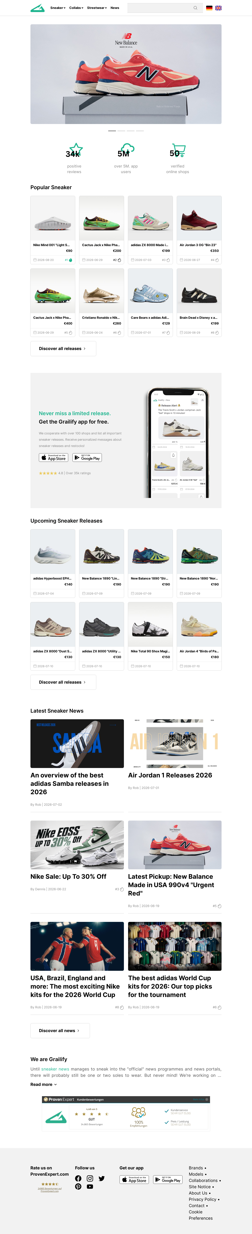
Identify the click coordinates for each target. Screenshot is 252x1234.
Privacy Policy (202, 1199)
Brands (196, 1167)
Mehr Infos (200, 1099)
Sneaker (56, 8)
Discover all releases (63, 348)
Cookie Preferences (201, 1215)
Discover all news (60, 1031)
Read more (44, 1084)
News (115, 8)
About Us (198, 1193)
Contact (197, 1205)
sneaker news (55, 1069)
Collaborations (203, 1180)
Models (196, 1174)
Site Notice (200, 1186)
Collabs (75, 8)
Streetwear (95, 8)
